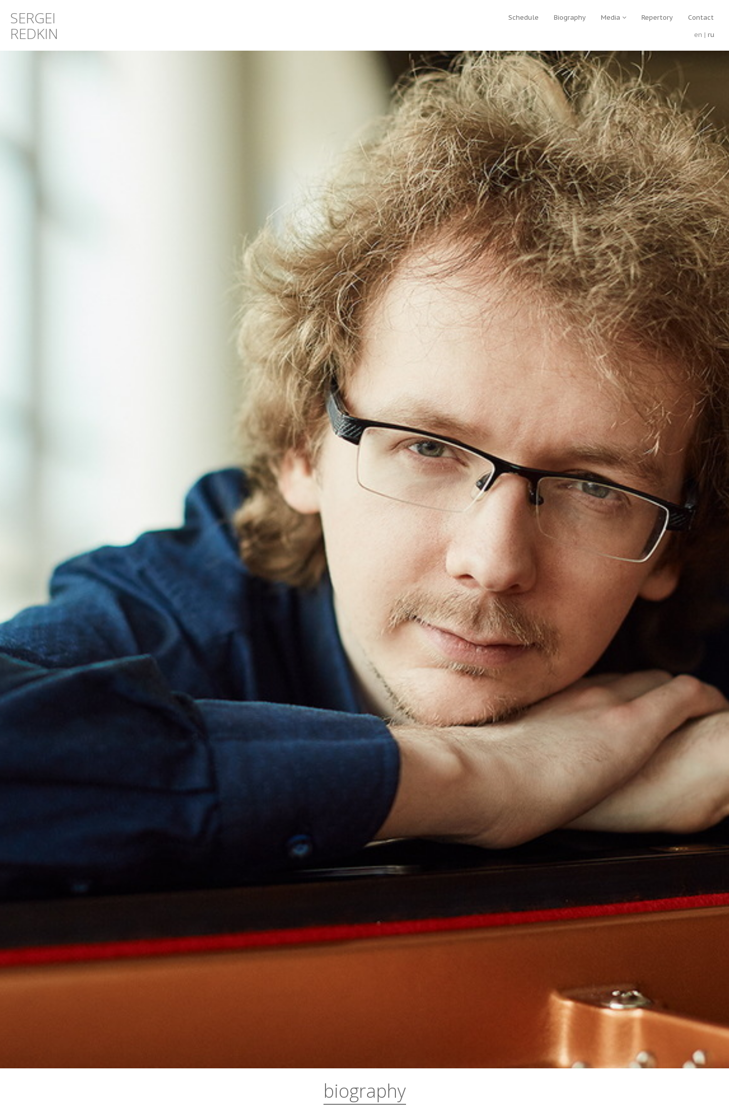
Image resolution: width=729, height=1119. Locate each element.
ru (711, 34)
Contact (701, 17)
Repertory (657, 17)
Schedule (523, 17)
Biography (570, 17)
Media (613, 17)
